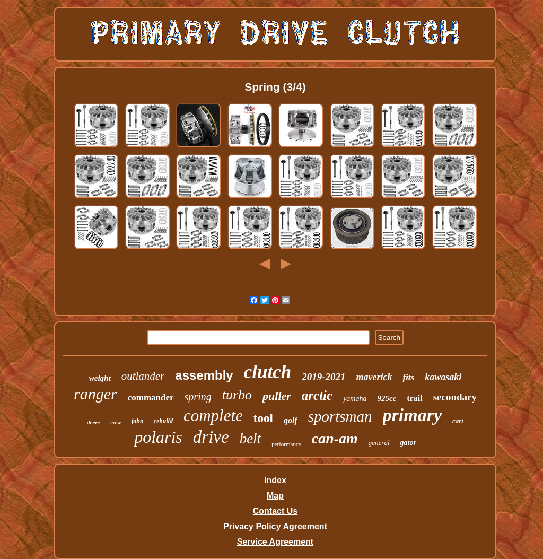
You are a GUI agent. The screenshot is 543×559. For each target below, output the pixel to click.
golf (290, 420)
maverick (374, 377)
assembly (204, 375)
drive (211, 437)
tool (263, 418)
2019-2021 (323, 376)
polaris (158, 437)
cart (457, 421)
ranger (95, 394)
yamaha (354, 399)
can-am (335, 438)
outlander (143, 376)
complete (213, 415)
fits (408, 377)
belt (250, 439)
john (138, 421)
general (379, 443)
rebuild (163, 421)
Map (275, 495)
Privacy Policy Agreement (275, 526)
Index (275, 480)
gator (408, 443)
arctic (317, 395)
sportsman (340, 416)
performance (286, 444)
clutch (267, 372)
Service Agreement (275, 541)
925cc (386, 398)
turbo (237, 395)
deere (93, 422)
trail (414, 398)
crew (115, 422)
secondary (455, 397)
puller (276, 396)
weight (100, 378)
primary (412, 415)
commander (151, 397)
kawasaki (443, 377)
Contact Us (275, 511)
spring (198, 397)
